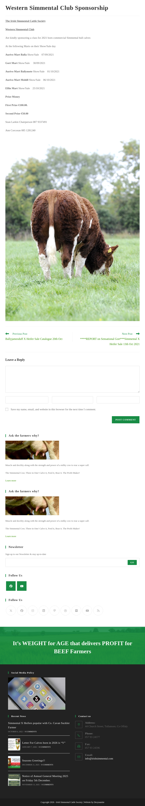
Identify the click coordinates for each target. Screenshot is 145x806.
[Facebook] (11, 586)
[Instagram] (33, 610)
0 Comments (31, 732)
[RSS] (98, 610)
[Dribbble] (65, 610)
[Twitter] (11, 610)
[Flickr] (76, 610)
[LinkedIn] (44, 610)
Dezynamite (99, 802)
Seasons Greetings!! (33, 760)
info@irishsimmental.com (99, 758)
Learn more (10, 480)
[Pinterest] (54, 610)
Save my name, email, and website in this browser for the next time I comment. (53, 409)
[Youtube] (22, 586)
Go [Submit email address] (132, 562)
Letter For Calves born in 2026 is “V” (43, 742)
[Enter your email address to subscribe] (72, 562)
